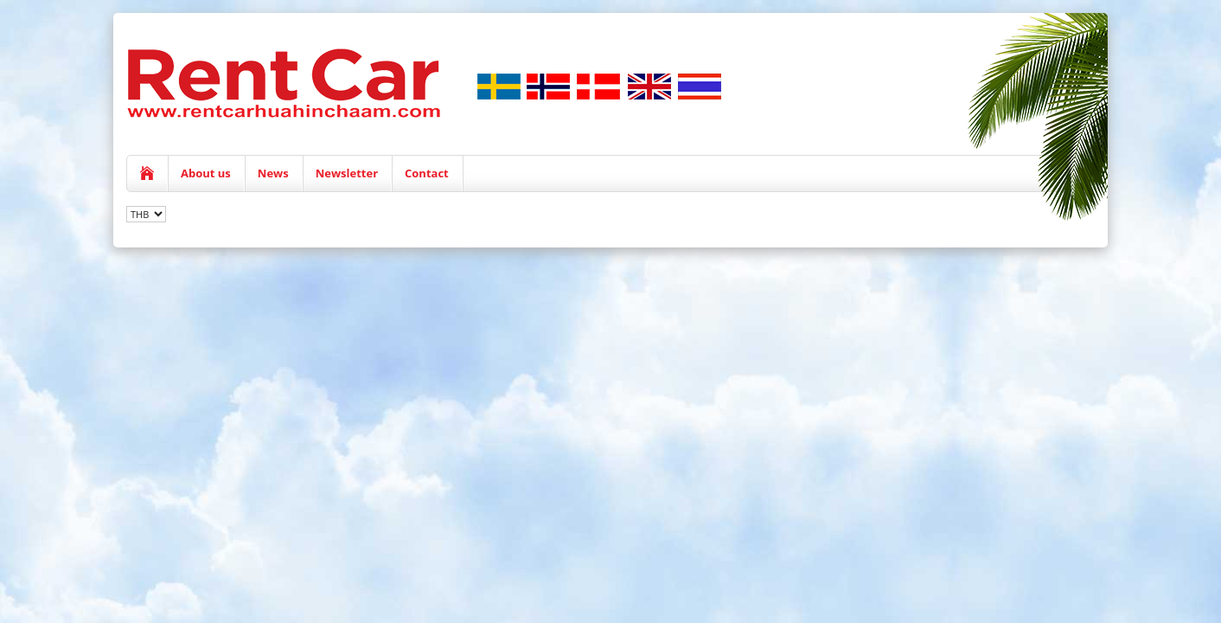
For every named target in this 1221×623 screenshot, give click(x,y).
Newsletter (347, 173)
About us (206, 173)
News (273, 173)
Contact (427, 173)
